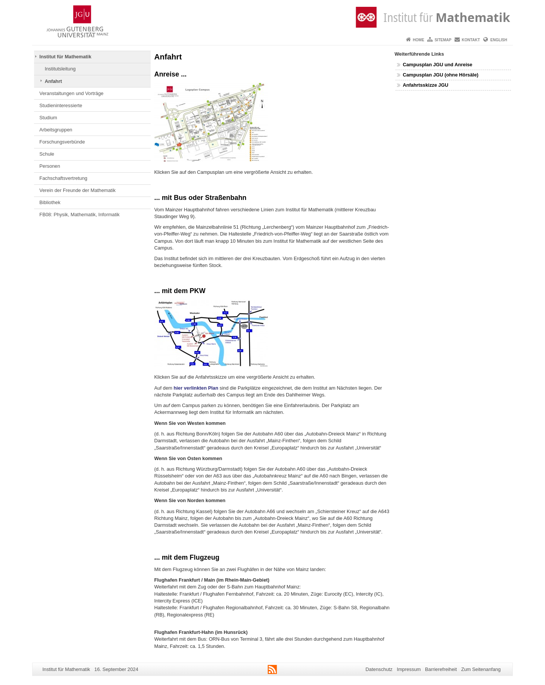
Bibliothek (50, 202)
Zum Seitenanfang (481, 669)
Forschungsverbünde (62, 142)
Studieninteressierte (60, 105)
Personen (49, 166)
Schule (46, 154)
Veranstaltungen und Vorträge (71, 93)
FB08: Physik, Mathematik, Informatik (79, 214)
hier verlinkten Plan (196, 388)
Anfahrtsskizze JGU (425, 85)
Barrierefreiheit (441, 669)
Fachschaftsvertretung (63, 178)
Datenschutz (379, 669)
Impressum (408, 669)
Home (418, 40)
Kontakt (471, 40)
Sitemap (442, 40)
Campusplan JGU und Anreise (437, 64)
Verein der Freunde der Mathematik (77, 190)
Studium (48, 117)
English (498, 40)
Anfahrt (53, 81)
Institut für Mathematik (65, 56)
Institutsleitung (60, 69)
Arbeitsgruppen (55, 130)
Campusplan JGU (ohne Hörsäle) (440, 75)
